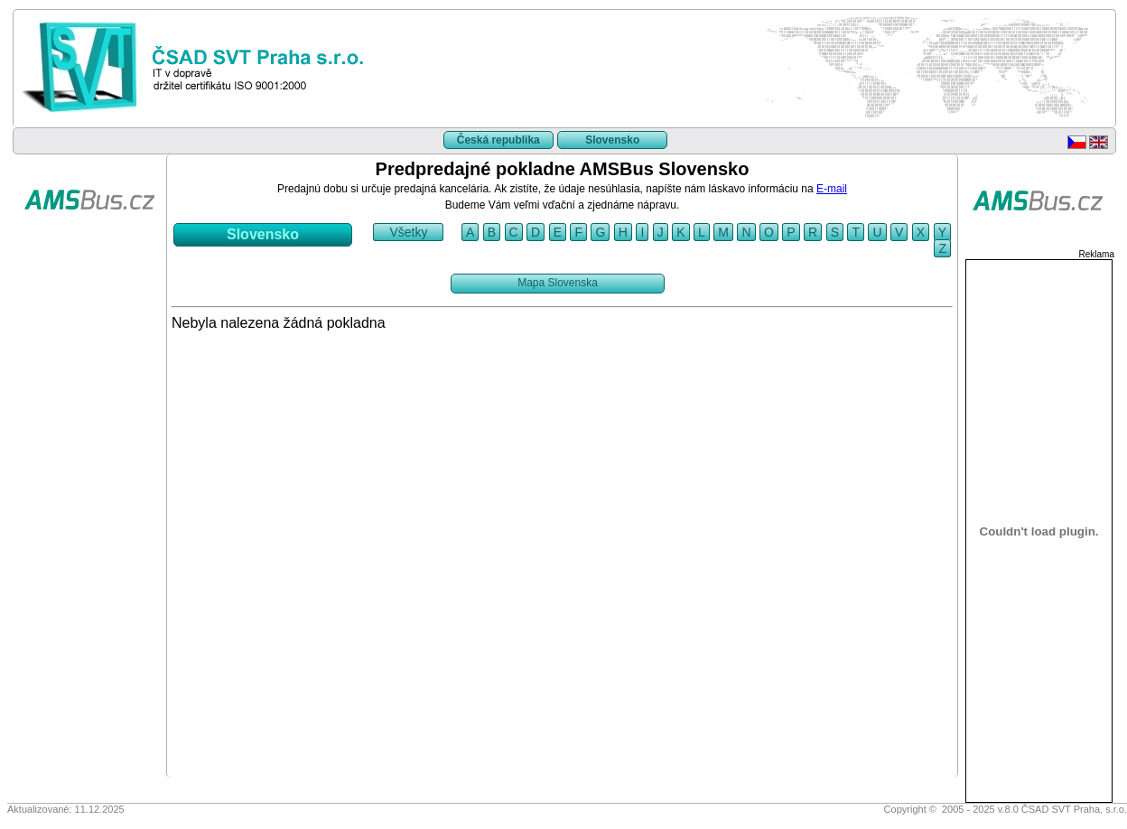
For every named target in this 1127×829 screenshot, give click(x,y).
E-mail (831, 188)
